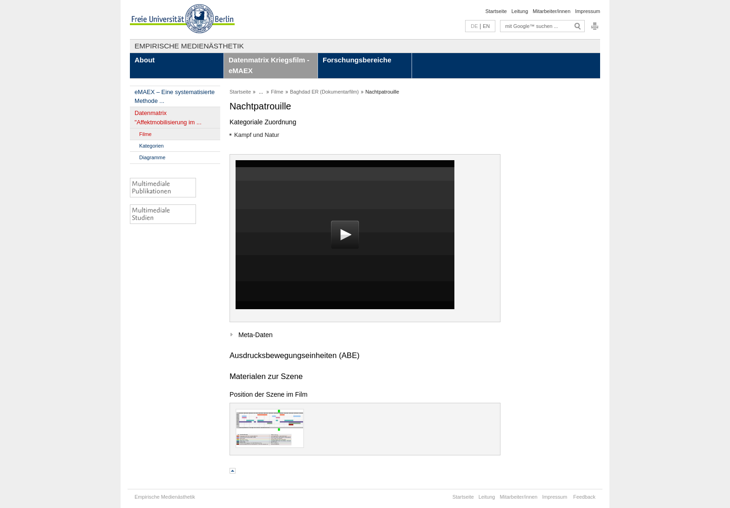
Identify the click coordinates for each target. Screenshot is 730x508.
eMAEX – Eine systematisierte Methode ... (175, 96)
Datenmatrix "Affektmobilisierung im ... (168, 117)
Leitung (520, 11)
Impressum (587, 11)
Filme (145, 134)
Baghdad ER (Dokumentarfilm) (324, 92)
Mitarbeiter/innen (551, 11)
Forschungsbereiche (357, 60)
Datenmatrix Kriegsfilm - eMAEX (269, 65)
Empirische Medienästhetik (189, 46)
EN (486, 26)
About (145, 60)
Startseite (496, 11)
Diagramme (152, 157)
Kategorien (151, 146)
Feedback (584, 497)
